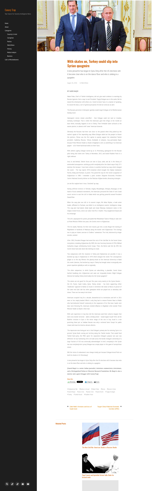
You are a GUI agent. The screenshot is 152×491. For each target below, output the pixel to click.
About (7, 27)
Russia (105, 389)
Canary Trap (12, 9)
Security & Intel (12, 34)
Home (6, 23)
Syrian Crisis (91, 392)
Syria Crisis (81, 392)
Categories (8, 31)
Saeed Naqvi (72, 392)
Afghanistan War (73, 389)
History (9, 49)
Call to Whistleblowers (12, 60)
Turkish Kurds (79, 394)
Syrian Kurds (101, 392)
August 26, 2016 (72, 83)
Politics (9, 42)
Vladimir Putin (89, 394)
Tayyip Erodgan (112, 392)
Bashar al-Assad (85, 389)
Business (9, 56)
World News (10, 45)
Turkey (70, 394)
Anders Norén (129, 482)
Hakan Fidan (96, 389)
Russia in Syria (113, 389)
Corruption (10, 38)
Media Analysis (11, 53)
